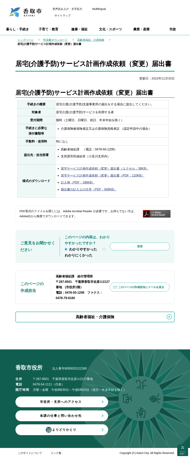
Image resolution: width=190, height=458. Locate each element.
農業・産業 (141, 29)
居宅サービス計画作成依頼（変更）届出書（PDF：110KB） (102, 175)
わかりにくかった (78, 255)
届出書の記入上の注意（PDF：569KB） (88, 189)
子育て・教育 (48, 29)
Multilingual (99, 9)
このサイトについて (30, 453)
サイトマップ (62, 15)
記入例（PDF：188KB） (78, 182)
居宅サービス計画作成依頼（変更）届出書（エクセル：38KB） (105, 168)
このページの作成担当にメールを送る (141, 287)
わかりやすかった (83, 249)
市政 (172, 29)
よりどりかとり (60, 429)
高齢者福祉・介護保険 (90, 39)
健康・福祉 (79, 29)
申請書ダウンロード (55, 39)
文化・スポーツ (110, 29)
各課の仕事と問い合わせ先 (61, 415)
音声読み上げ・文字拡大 (67, 9)
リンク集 (56, 453)
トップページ (25, 39)
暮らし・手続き (17, 29)
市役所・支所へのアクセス (61, 401)
